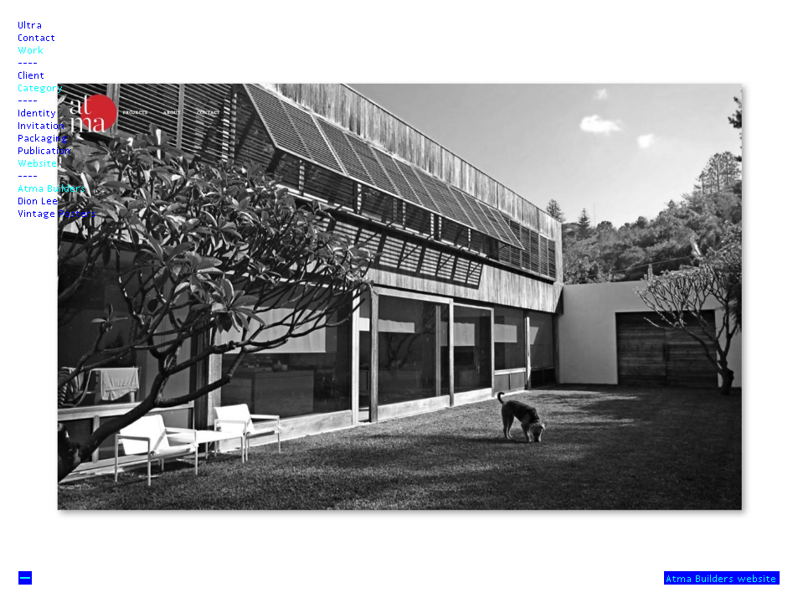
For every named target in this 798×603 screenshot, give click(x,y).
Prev (399, 90)
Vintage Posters (57, 213)
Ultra (30, 24)
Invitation (41, 125)
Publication (44, 150)
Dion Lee (38, 200)
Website (38, 162)
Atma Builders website (722, 578)
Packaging (43, 137)
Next (399, 512)
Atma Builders (52, 187)
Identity (37, 112)
